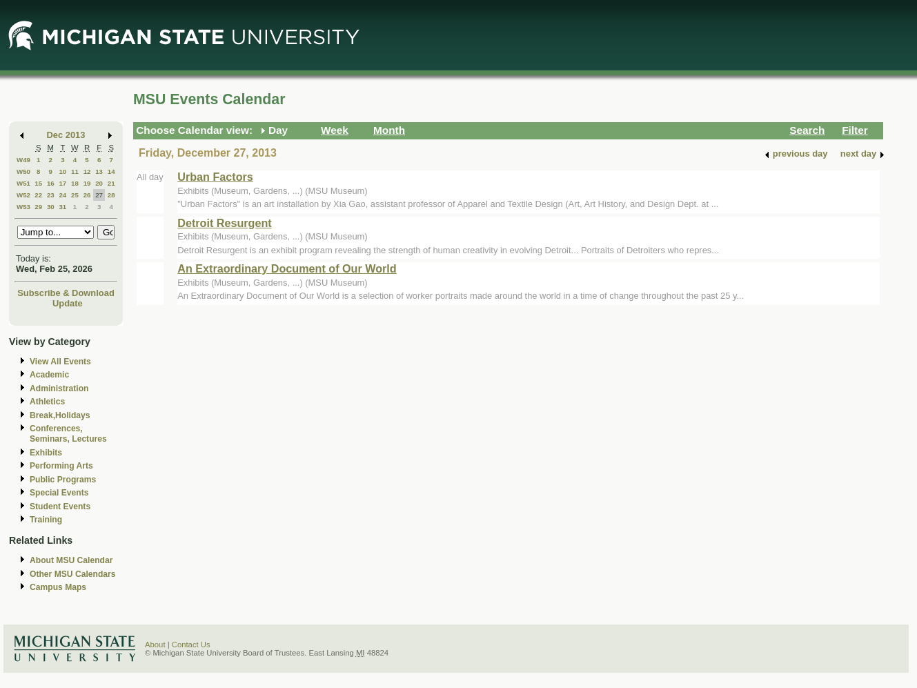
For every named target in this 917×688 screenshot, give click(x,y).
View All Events (60, 361)
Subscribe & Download (66, 293)
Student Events (60, 506)
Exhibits (46, 453)
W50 (23, 171)
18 (75, 183)
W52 (23, 195)
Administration (59, 388)
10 (62, 171)
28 (111, 195)
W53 (23, 206)
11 (75, 171)
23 (51, 195)
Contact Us (191, 644)
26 (87, 195)
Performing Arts (61, 466)
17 (62, 183)
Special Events (59, 493)
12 (87, 171)
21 (111, 183)
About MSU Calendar (71, 560)
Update (67, 303)
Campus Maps (58, 587)
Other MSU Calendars (73, 574)
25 (75, 195)
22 (38, 195)
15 (38, 183)
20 (99, 183)
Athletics (47, 401)
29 (38, 206)
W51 (23, 183)
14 (111, 171)
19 (87, 183)
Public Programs (63, 479)
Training (46, 519)
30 (51, 206)
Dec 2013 (66, 135)
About (155, 644)
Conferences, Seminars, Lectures (68, 434)
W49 (23, 160)
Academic (49, 375)
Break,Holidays (60, 415)
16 (51, 183)
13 (99, 171)
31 (62, 206)
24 (62, 195)
